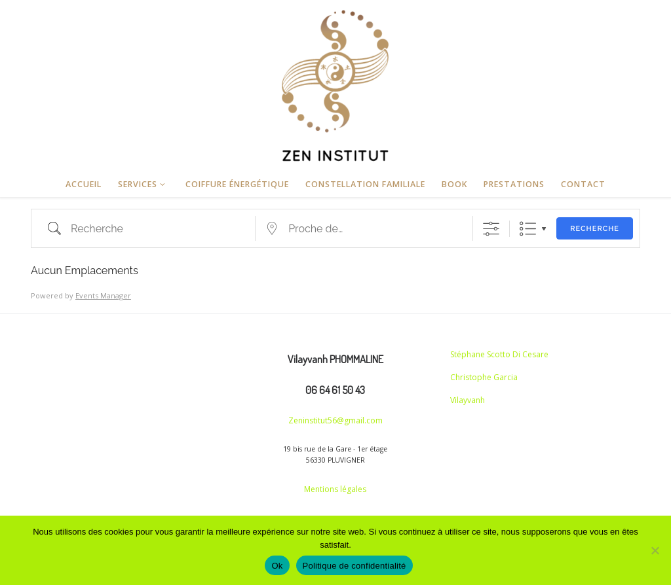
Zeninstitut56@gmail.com (335, 420)
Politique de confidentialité (354, 566)
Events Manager (103, 295)
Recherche (594, 228)
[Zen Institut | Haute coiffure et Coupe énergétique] (335, 83)
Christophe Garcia (484, 377)
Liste (528, 229)
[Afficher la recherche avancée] (491, 229)
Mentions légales (335, 489)
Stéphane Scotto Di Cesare (499, 354)
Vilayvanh (467, 400)
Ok (276, 566)
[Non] (654, 550)
